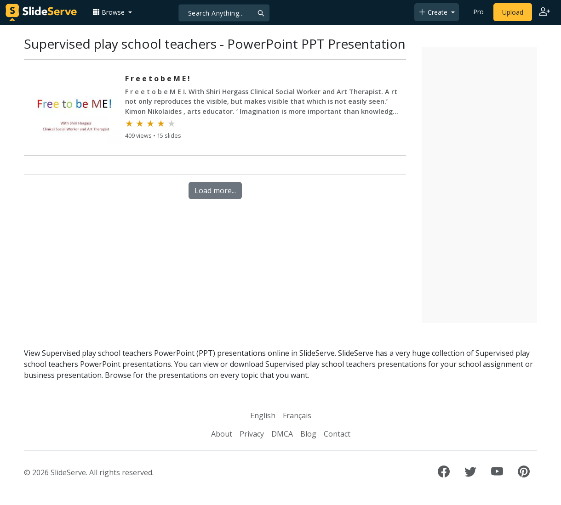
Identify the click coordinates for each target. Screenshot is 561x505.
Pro (478, 11)
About (221, 434)
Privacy (252, 434)
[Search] (224, 13)
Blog (308, 434)
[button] (112, 12)
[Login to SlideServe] (544, 12)
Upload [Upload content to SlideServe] (512, 12)
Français (297, 415)
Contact (337, 434)
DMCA (282, 434)
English (262, 415)
